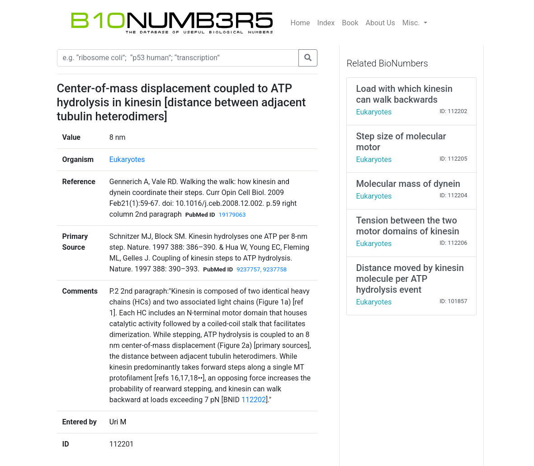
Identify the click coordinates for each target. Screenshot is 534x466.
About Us (380, 23)
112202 (253, 399)
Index (326, 23)
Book (350, 23)
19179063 (232, 214)
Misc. (412, 23)
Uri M (118, 422)
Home (300, 23)
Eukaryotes (127, 159)
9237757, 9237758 (261, 269)
